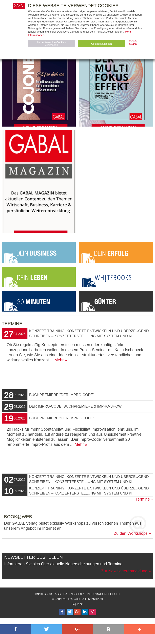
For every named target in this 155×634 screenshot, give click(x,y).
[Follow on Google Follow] (77, 612)
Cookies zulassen (101, 43)
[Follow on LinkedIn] (85, 612)
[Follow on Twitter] (70, 612)
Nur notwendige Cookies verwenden (51, 43)
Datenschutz (73, 594)
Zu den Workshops (131, 533)
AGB (58, 594)
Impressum (43, 594)
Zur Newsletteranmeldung (124, 571)
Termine (142, 499)
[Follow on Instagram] (92, 612)
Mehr (59, 360)
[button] (15, 629)
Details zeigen (133, 42)
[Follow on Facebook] (62, 612)
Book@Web (18, 516)
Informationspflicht (103, 594)
